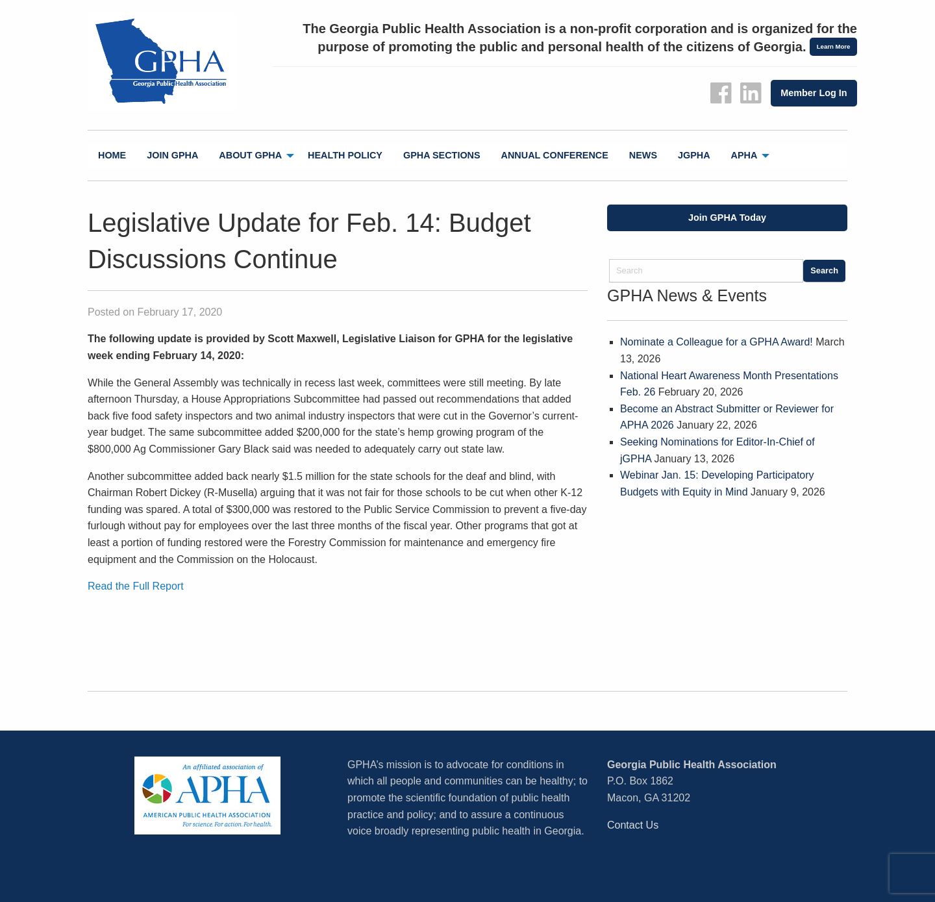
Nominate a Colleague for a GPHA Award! (716, 341)
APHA (744, 155)
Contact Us (632, 825)
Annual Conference (554, 155)
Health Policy (345, 155)
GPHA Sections (441, 155)
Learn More (834, 46)
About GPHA (250, 155)
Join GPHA (172, 155)
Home (112, 155)
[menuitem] (112, 156)
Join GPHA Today (727, 217)
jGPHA (694, 155)
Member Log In (813, 93)
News (643, 155)
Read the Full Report (136, 586)
